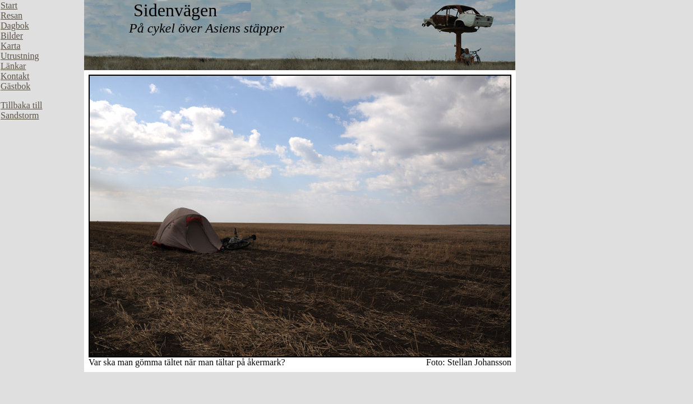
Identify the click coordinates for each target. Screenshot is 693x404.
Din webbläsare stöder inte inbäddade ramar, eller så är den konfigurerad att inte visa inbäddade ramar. (42, 168)
